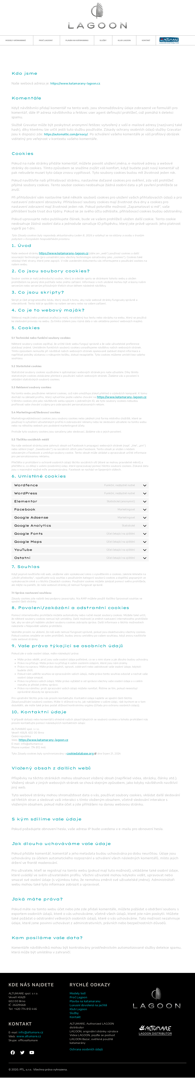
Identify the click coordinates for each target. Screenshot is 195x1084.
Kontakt (146, 40)
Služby (103, 40)
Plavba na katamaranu (77, 40)
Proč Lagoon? (46, 40)
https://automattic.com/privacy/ (69, 134)
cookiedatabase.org (83, 757)
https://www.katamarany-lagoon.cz (79, 83)
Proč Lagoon (80, 1002)
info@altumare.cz (33, 1036)
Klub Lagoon (124, 40)
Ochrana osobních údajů (89, 1058)
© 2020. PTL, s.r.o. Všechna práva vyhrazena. (38, 1075)
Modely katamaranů (16, 40)
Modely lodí (79, 998)
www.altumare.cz (30, 1041)
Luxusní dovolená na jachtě (92, 1011)
